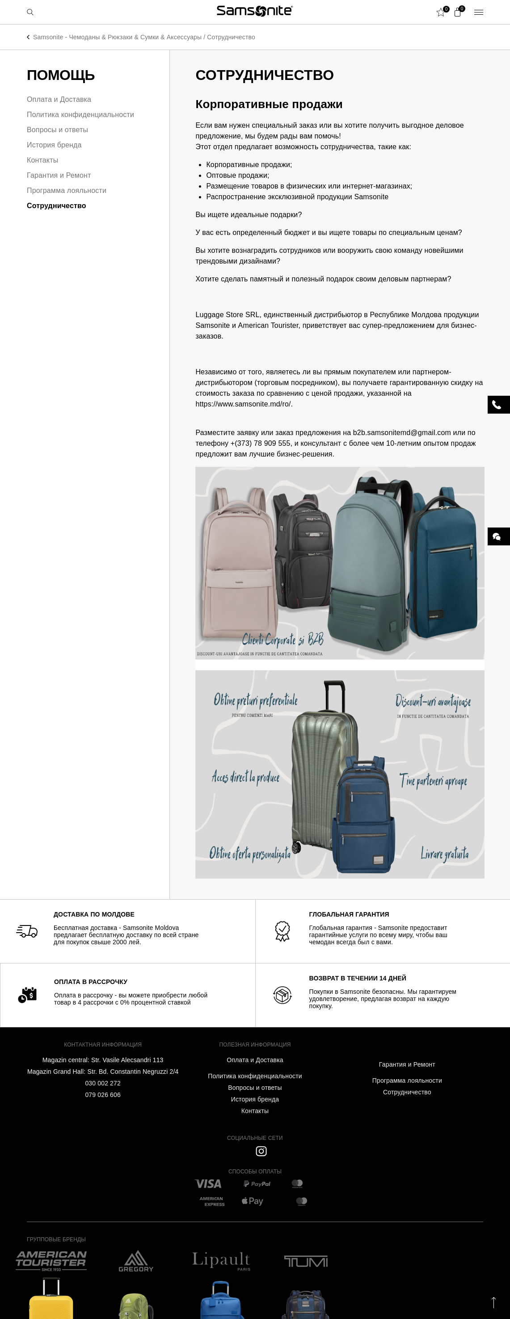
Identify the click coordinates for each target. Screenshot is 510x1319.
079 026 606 (103, 1094)
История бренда (54, 145)
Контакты (42, 160)
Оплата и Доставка (59, 99)
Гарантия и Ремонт (59, 175)
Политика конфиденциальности (80, 114)
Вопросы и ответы (57, 130)
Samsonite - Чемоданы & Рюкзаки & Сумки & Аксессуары (117, 37)
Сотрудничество (231, 37)
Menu (479, 12)
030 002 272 (103, 1083)
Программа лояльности (66, 190)
